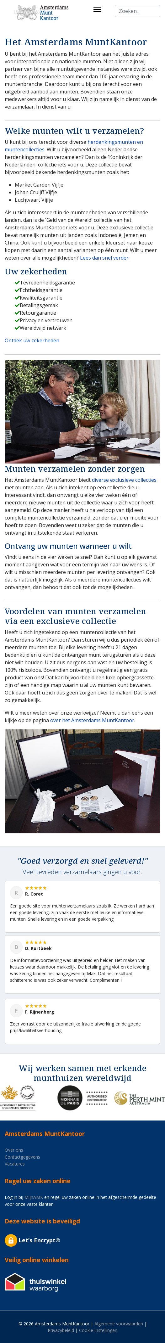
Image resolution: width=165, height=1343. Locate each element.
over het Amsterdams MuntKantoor (92, 720)
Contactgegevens (22, 1157)
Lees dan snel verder (104, 257)
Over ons (14, 1150)
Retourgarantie (38, 312)
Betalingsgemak (39, 305)
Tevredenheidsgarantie (47, 282)
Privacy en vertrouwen (46, 320)
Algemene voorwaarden (118, 1324)
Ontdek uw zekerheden (32, 340)
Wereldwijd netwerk (43, 327)
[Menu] (97, 9)
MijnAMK (33, 1197)
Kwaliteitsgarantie (41, 297)
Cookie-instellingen (98, 1330)
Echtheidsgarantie (41, 290)
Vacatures (15, 1164)
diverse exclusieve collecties (124, 479)
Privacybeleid (61, 1330)
